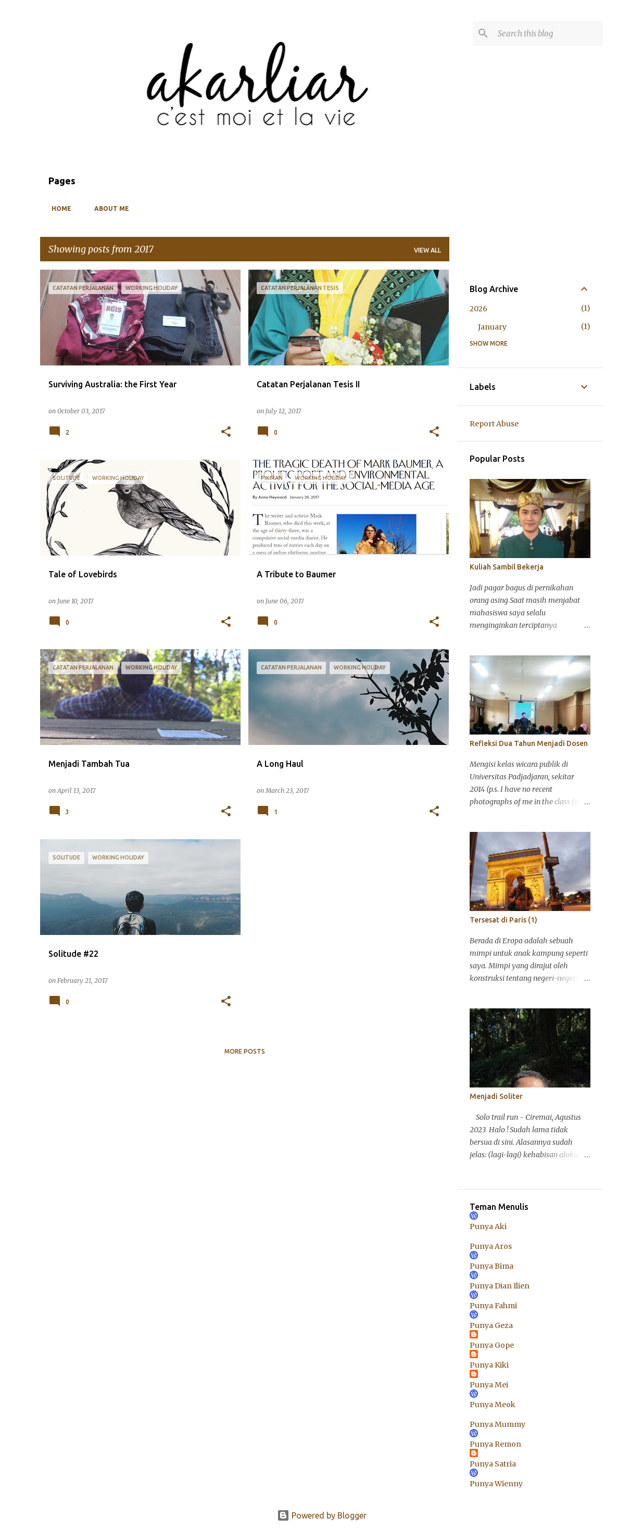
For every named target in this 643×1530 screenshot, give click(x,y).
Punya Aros (491, 1246)
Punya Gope (492, 1345)
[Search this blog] (548, 33)
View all (427, 250)
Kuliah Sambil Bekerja (507, 567)
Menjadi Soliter (496, 1096)
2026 (478, 308)
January (492, 327)
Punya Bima (491, 1266)
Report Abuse (494, 423)
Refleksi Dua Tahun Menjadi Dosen (529, 743)
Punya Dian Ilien (499, 1286)
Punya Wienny (496, 1483)
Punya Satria (493, 1464)
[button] (226, 432)
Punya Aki (488, 1226)
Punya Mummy (497, 1424)
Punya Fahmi (493, 1305)
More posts (244, 1051)
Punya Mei (489, 1384)
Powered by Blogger (322, 1515)
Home (58, 208)
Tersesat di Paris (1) (503, 920)
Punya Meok (492, 1404)
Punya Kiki (489, 1365)
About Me (108, 208)
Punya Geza (491, 1325)
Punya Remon (495, 1444)
